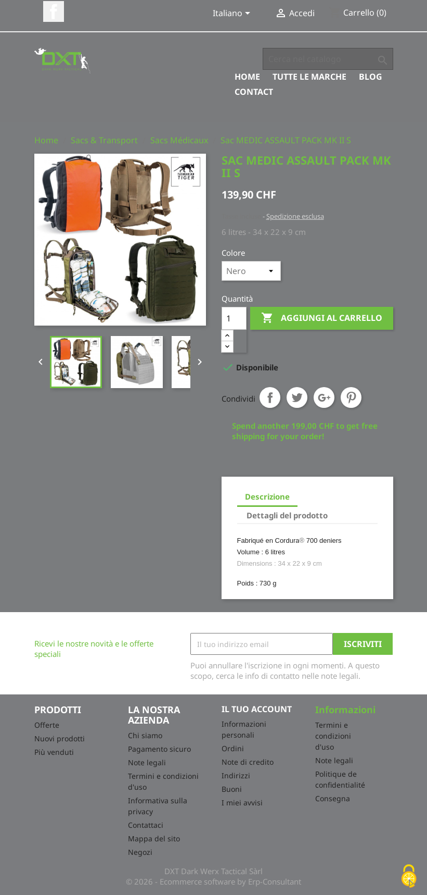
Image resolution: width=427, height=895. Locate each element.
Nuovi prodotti (59, 738)
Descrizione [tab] (267, 496)
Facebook (53, 11)
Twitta (297, 397)
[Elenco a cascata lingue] (233, 14)
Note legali (147, 762)
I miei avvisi (242, 802)
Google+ (324, 397)
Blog (370, 76)
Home (247, 76)
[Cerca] (328, 59)
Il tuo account (257, 709)
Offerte (46, 725)
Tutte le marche (309, 76)
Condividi (270, 397)
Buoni (232, 789)
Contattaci (145, 825)
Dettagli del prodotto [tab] (287, 515)
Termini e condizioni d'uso (333, 736)
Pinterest (351, 397)
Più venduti (54, 752)
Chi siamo (145, 735)
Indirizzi (236, 775)
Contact (254, 91)
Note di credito (248, 762)
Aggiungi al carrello (321, 318)
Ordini (233, 748)
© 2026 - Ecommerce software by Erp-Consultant (213, 881)
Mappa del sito (154, 838)
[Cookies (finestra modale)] (409, 877)
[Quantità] (234, 318)
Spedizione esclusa (295, 216)
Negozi (140, 852)
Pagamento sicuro (159, 749)
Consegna (332, 798)
